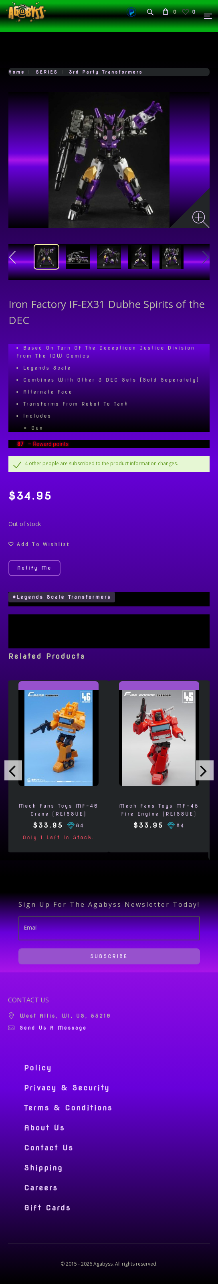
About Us (44, 1128)
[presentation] (13, 770)
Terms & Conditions (68, 1108)
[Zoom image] (201, 219)
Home (16, 72)
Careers (41, 1188)
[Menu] (208, 16)
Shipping (43, 1168)
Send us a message (53, 1028)
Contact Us (49, 1148)
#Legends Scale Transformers (61, 597)
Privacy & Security (67, 1088)
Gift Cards (47, 1208)
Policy (38, 1068)
